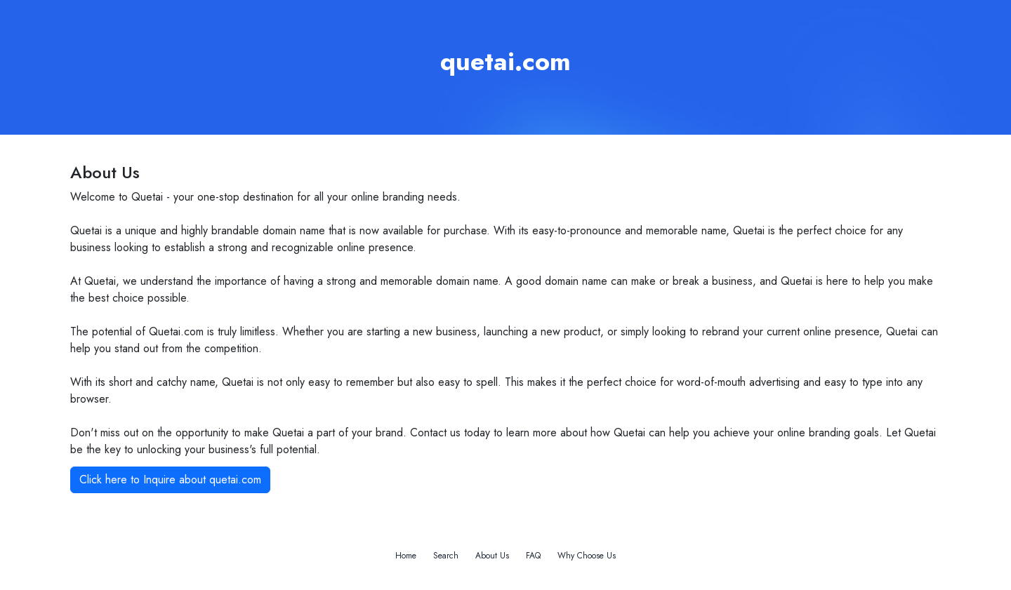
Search (445, 555)
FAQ (533, 555)
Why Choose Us (586, 555)
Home (405, 555)
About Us (492, 555)
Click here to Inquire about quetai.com (170, 479)
